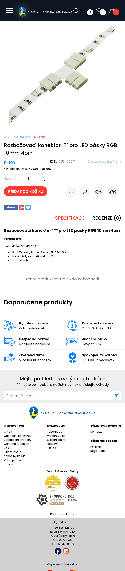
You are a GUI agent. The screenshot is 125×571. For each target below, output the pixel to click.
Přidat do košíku (25, 191)
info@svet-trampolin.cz (62, 564)
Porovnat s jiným (84, 192)
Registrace (97, 451)
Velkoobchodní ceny (17, 440)
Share (11, 207)
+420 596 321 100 (62, 528)
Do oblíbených (71, 192)
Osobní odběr (56, 440)
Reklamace (54, 432)
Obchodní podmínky (18, 436)
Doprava (52, 444)
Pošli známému (112, 192)
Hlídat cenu (98, 192)
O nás (8, 432)
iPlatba (51, 448)
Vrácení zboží (56, 436)
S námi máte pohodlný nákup (14, 454)
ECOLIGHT (40, 137)
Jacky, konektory (17, 137)
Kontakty (96, 432)
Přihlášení (96, 447)
